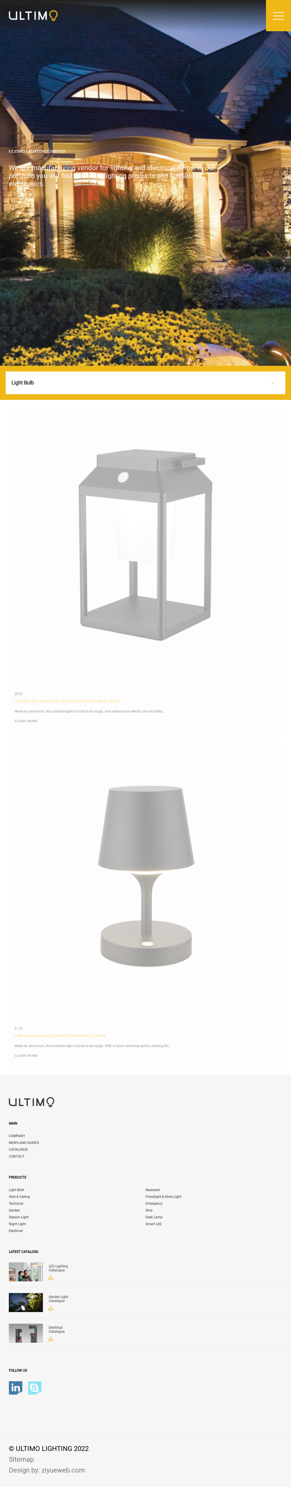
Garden (14, 1210)
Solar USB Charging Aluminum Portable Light (67, 703)
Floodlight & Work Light (163, 1197)
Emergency (154, 1204)
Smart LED (154, 1224)
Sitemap (21, 1459)
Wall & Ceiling (19, 1197)
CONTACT (16, 1156)
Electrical (16, 1231)
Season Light (19, 1217)
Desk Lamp (154, 1217)
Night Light (17, 1224)
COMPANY (17, 1136)
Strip (149, 1210)
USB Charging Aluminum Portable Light (60, 1038)
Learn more (29, 723)
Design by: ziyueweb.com (47, 1470)
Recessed (153, 1190)
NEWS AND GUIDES (24, 1143)
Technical (16, 1204)
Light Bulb (16, 1190)
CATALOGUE (18, 1150)
